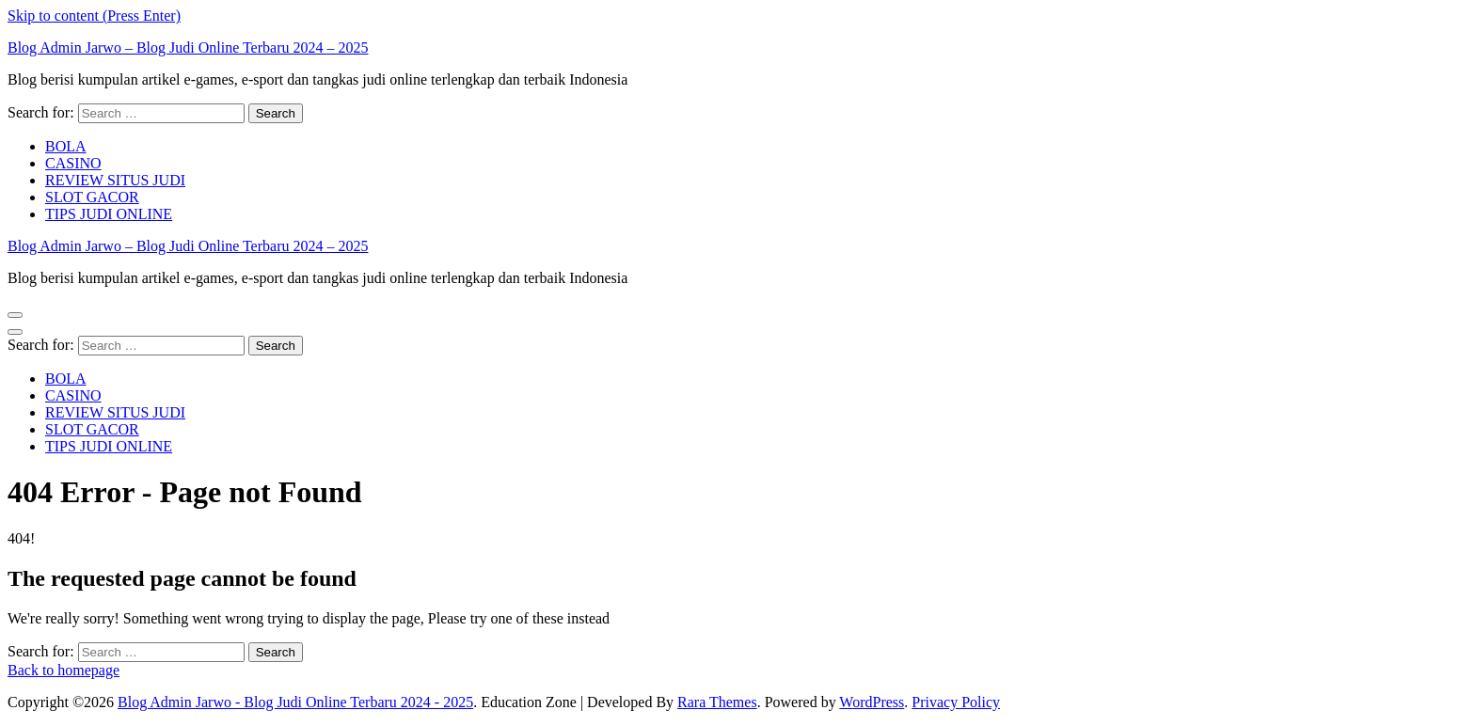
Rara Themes (717, 702)
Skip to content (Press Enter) (94, 16)
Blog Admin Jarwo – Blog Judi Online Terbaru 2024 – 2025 (188, 47)
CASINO (73, 163)
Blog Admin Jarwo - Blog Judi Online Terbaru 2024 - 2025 (295, 702)
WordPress (871, 702)
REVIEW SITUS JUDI (115, 180)
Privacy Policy (956, 702)
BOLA (66, 146)
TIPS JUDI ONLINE (108, 214)
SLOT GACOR (92, 197)
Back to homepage (63, 670)
